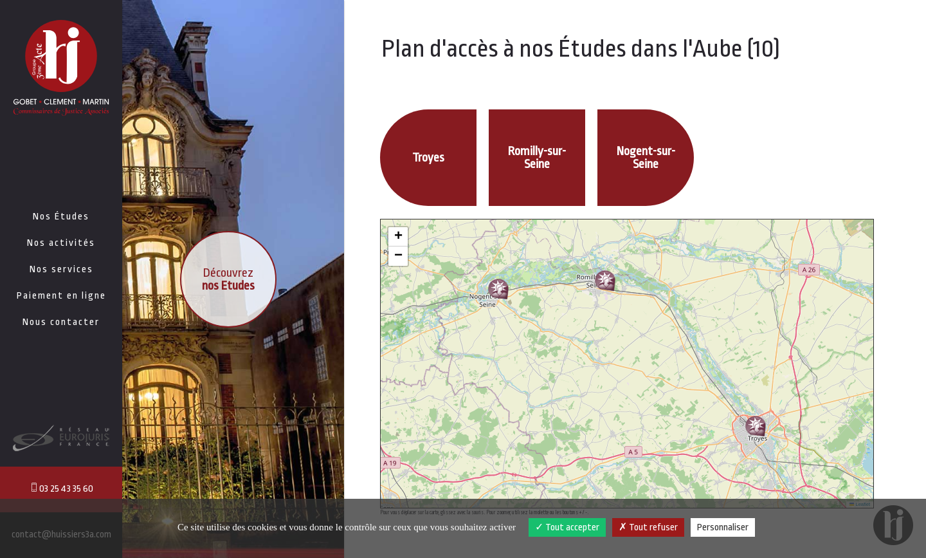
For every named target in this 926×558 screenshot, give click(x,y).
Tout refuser (648, 527)
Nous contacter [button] (61, 322)
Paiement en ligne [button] (61, 295)
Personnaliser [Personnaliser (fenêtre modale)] (723, 527)
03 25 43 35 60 (61, 488)
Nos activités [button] (61, 242)
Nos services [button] (61, 269)
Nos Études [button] (61, 216)
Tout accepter (567, 527)
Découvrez (228, 279)
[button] (755, 426)
